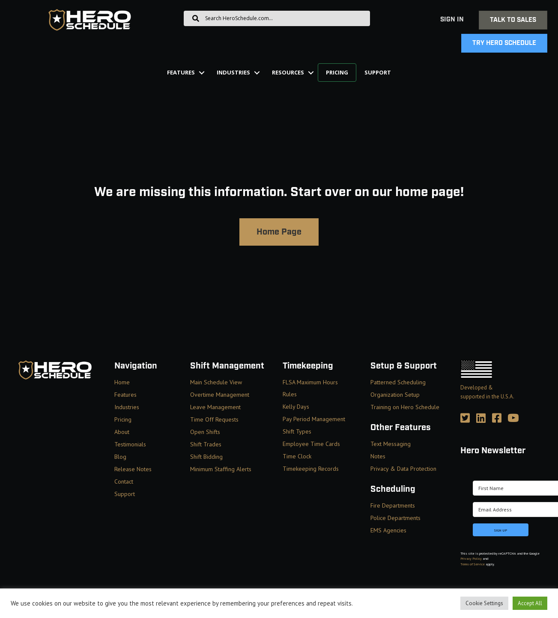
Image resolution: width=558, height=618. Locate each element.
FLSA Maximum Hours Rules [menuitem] (310, 388)
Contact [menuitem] (123, 481)
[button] (202, 72)
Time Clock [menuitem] (297, 456)
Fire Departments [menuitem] (392, 505)
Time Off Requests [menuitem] (214, 419)
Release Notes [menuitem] (133, 469)
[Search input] (277, 18)
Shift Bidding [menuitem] (206, 457)
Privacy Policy (471, 558)
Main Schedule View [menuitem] (216, 382)
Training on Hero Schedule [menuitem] (404, 407)
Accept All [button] (530, 603)
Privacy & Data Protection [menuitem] (403, 468)
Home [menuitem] (122, 382)
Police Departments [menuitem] (395, 518)
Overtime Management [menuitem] (219, 394)
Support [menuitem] (377, 72)
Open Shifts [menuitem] (205, 432)
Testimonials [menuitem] (130, 444)
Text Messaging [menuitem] (390, 444)
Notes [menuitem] (377, 456)
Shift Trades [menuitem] (205, 444)
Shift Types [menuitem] (297, 431)
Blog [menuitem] (120, 457)
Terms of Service (472, 564)
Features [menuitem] (181, 72)
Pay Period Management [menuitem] (314, 419)
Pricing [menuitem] (337, 72)
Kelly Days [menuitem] (296, 406)
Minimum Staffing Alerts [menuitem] (220, 469)
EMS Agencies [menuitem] (388, 530)
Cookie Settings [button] (484, 603)
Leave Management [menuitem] (215, 407)
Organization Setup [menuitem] (395, 394)
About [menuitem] (121, 432)
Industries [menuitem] (233, 72)
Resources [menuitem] (288, 72)
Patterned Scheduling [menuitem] (398, 382)
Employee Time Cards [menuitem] (311, 444)
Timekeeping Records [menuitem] (311, 468)
